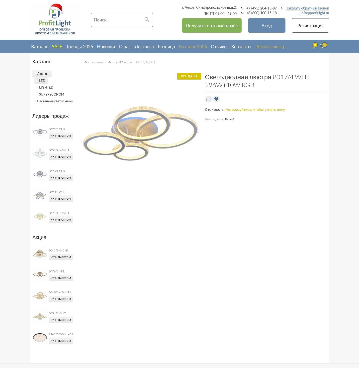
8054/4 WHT (57, 313)
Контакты (241, 46)
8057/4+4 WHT (59, 150)
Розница (166, 46)
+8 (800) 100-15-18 (261, 13)
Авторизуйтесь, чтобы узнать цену (255, 109)
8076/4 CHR (57, 171)
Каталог (39, 46)
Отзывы (219, 46)
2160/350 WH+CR (61, 334)
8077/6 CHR (57, 129)
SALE (57, 46)
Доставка (144, 46)
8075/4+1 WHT (59, 213)
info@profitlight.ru (315, 13)
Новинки (106, 46)
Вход (267, 25)
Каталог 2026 (193, 46)
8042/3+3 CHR (59, 250)
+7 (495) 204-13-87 (261, 8)
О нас (125, 46)
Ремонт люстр (270, 46)
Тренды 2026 (79, 46)
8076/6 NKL (57, 271)
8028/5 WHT (57, 192)
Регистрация (310, 25)
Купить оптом (61, 135)
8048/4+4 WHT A (60, 292)
